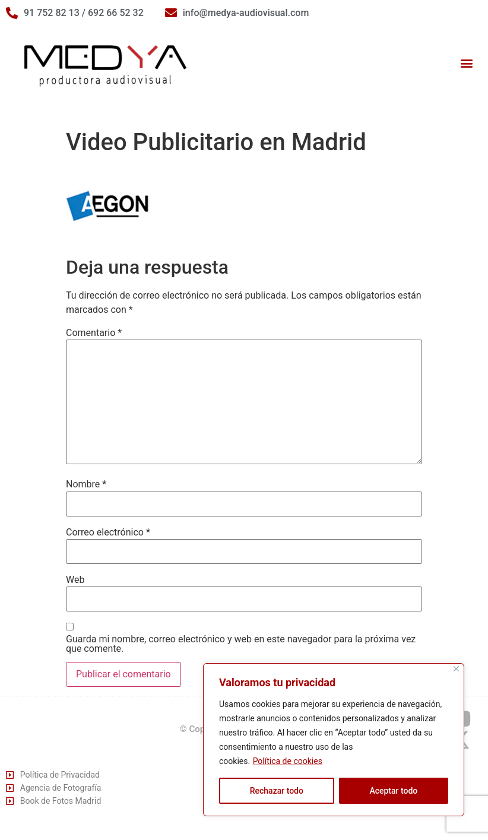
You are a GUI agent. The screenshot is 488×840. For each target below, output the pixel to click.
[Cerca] (456, 668)
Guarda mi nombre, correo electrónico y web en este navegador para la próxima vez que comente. (241, 644)
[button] (466, 63)
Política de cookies (287, 761)
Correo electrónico (108, 532)
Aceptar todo (393, 790)
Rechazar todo (276, 790)
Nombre (86, 484)
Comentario (94, 333)
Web (75, 580)
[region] (333, 739)
